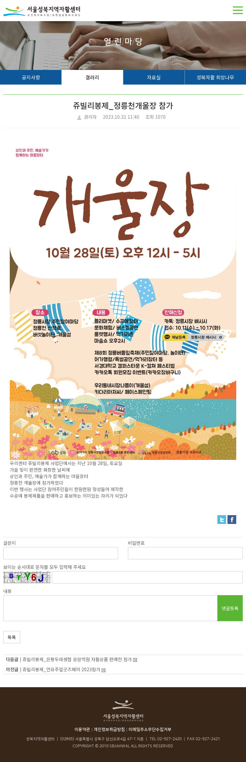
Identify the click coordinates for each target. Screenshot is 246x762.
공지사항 (31, 77)
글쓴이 (9, 542)
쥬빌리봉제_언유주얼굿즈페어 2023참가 (61, 669)
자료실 (154, 77)
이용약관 (82, 729)
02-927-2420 (169, 739)
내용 (7, 591)
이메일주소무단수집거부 (150, 729)
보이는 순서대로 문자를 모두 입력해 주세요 (44, 566)
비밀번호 (136, 542)
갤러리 (92, 77)
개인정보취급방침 (109, 729)
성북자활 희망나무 (215, 77)
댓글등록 (230, 608)
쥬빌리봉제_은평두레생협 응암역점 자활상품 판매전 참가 (77, 659)
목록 (11, 637)
